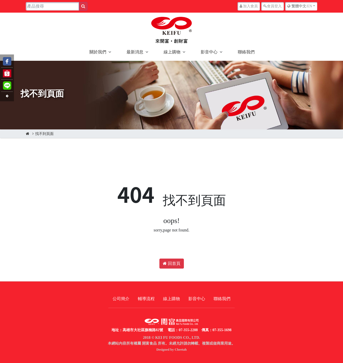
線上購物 (172, 52)
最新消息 (135, 52)
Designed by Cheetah (171, 349)
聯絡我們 (246, 52)
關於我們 (97, 52)
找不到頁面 (44, 134)
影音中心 (209, 52)
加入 (249, 6)
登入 (272, 6)
